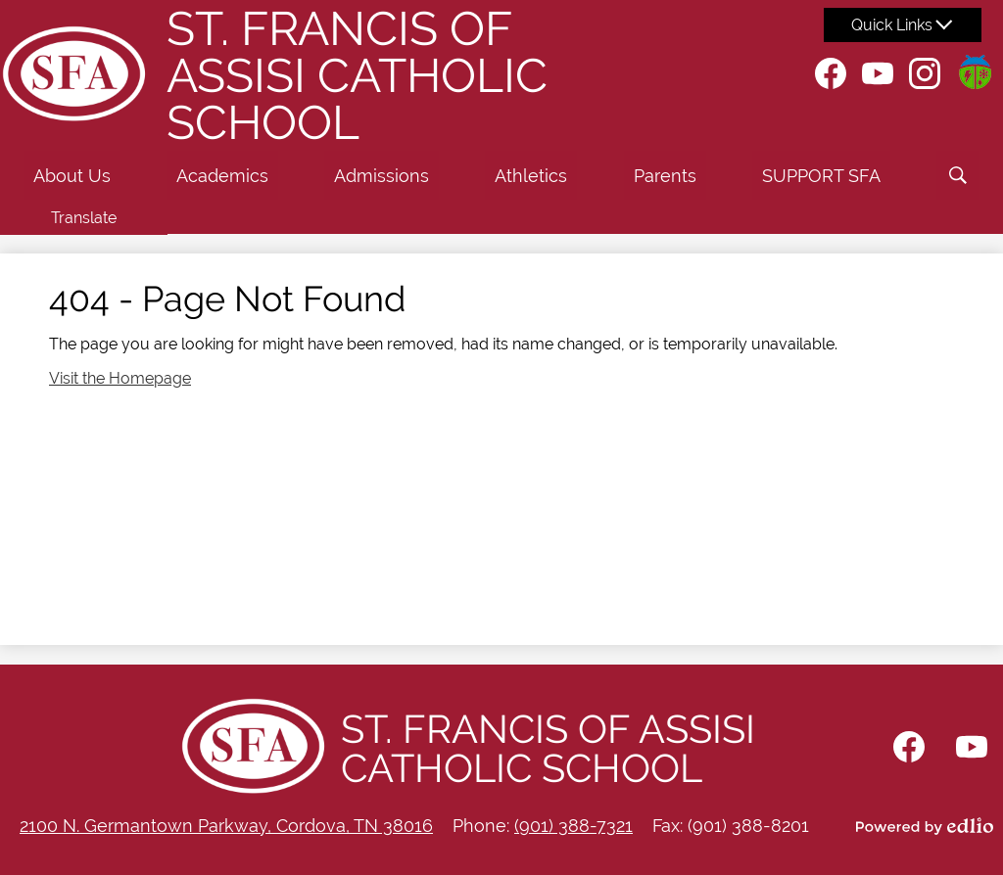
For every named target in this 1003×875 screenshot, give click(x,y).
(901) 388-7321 (573, 825)
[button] (72, 175)
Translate (84, 217)
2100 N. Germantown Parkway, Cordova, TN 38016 (226, 825)
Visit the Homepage (120, 378)
